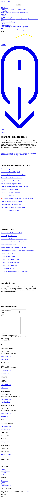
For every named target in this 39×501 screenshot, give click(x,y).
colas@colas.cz (5, 362)
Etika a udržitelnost (6, 25)
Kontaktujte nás (23, 154)
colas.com (3, 1)
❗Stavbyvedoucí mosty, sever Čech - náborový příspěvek (17, 198)
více (2, 499)
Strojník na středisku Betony (8, 244)
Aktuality (3, 14)
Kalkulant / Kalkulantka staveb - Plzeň (11, 201)
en (9, 1)
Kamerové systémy (22, 30)
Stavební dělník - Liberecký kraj (10, 265)
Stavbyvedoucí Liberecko (8, 195)
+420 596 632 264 (6, 402)
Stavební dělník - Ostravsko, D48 (10, 262)
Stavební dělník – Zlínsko (8, 253)
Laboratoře (19, 9)
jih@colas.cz (4, 391)
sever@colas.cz (5, 377)
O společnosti (4, 11)
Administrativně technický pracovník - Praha (13, 175)
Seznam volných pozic (7, 17)
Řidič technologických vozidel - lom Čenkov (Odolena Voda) (18, 250)
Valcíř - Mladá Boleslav (7, 268)
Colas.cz (3, 129)
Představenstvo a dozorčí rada (14, 12)
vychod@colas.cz (5, 405)
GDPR (2, 28)
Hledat (18, 4)
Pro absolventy (14, 154)
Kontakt (3, 23)
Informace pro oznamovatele (9, 30)
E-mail (2, 314)
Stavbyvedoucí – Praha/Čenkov (9, 189)
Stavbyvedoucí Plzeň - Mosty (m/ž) (10, 172)
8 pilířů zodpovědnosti (14, 26)
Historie (3, 12)
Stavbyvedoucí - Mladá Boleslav (10, 210)
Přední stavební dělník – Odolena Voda (11, 233)
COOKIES (27, 495)
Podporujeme (24, 26)
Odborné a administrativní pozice (10, 19)
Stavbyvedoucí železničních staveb (10, 192)
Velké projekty (23, 19)
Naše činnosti (4, 8)
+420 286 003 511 (6, 359)
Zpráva (3, 337)
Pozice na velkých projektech (27, 153)
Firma (2, 312)
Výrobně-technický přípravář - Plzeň (11, 183)
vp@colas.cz (4, 419)
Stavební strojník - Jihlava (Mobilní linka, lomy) (14, 239)
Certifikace (25, 12)
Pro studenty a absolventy (8, 22)
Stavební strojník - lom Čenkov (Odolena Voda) (14, 247)
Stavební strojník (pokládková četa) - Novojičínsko (15, 271)
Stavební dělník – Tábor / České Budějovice (13, 242)
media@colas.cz (5, 432)
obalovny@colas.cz (6, 458)
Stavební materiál (10, 9)
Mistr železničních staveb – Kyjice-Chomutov (13, 207)
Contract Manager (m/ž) (7, 169)
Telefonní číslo (5, 316)
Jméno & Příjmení (6, 310)
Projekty (3, 9)
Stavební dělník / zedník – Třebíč (10, 259)
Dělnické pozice (5, 154)
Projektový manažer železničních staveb (12, 181)
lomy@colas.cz (5, 445)
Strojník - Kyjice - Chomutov (9, 236)
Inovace (24, 9)
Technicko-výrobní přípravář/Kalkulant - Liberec (14, 186)
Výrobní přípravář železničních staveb (11, 178)
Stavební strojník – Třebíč (8, 256)
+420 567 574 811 (6, 388)
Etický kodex (4, 26)
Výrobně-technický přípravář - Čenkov (11, 204)
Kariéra (3, 15)
